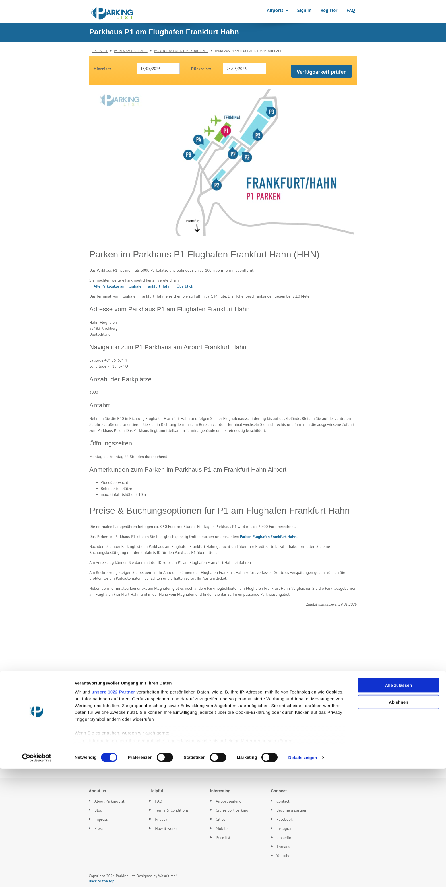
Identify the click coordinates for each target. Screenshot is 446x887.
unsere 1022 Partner (113, 810)
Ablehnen (398, 820)
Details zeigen (302, 875)
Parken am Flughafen (131, 51)
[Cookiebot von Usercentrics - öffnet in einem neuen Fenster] (37, 876)
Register (329, 10)
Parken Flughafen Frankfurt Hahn (181, 51)
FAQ (350, 10)
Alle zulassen (398, 803)
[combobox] (158, 68)
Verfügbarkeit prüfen (322, 71)
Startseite (100, 51)
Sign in (304, 10)
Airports (277, 10)
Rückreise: (201, 68)
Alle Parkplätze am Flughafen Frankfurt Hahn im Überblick (143, 286)
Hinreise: (102, 68)
